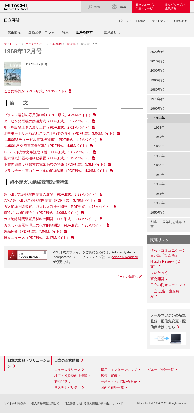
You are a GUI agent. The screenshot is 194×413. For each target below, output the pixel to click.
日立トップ (124, 20)
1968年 (159, 127)
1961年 (159, 194)
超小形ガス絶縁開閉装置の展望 (51, 194)
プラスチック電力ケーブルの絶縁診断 (56, 171)
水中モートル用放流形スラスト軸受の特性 (60, 133)
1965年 (159, 156)
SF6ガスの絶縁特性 (42, 213)
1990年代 (157, 80)
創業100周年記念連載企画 (167, 224)
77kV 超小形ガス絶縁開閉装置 (50, 200)
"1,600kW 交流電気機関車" (46, 146)
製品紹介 (33, 231)
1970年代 (157, 99)
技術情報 (14, 32)
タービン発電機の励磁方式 (47, 121)
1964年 (159, 165)
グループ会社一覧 (161, 370)
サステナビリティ (67, 387)
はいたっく (159, 273)
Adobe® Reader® (125, 257)
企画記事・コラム (41, 32)
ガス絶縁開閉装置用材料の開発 (51, 219)
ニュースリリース (67, 370)
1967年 (159, 137)
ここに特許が (36, 91)
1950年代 (157, 212)
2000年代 (157, 70)
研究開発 (157, 279)
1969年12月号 (23, 51)
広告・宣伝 (109, 376)
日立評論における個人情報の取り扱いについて (93, 403)
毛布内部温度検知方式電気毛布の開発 (55, 164)
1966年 (159, 146)
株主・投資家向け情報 (70, 376)
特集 (65, 32)
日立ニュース (37, 238)
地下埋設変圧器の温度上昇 (47, 127)
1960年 (159, 203)
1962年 (159, 184)
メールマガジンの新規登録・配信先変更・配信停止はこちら (168, 321)
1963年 (159, 175)
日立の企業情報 (66, 360)
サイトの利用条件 (15, 403)
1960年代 (56, 43)
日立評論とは (110, 32)
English (140, 20)
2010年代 (157, 61)
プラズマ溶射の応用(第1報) (48, 115)
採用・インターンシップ (119, 370)
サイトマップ (160, 20)
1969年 (71, 43)
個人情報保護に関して (45, 403)
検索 (94, 7)
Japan (119, 7)
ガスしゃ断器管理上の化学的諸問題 (55, 225)
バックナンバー (35, 43)
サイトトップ (12, 43)
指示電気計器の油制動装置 (47, 158)
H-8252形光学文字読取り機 (48, 152)
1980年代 (157, 89)
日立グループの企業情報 (175, 6)
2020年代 (157, 52)
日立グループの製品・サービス (145, 6)
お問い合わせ (182, 20)
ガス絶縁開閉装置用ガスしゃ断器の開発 (58, 207)
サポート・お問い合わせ (119, 382)
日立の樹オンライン (166, 285)
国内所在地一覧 (112, 387)
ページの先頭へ (127, 276)
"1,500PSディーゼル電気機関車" (51, 140)
